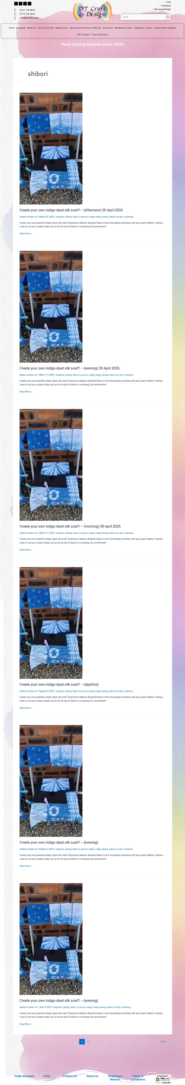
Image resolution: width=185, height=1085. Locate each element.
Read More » (26, 233)
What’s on (31, 28)
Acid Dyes (108, 28)
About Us (92, 1076)
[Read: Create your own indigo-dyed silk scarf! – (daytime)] (51, 622)
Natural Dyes (61, 28)
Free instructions (100, 35)
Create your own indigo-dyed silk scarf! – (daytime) (60, 684)
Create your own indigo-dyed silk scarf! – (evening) (60, 842)
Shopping (20, 28)
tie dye (122, 217)
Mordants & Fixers (124, 28)
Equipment (139, 28)
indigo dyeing (103, 217)
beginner (61, 217)
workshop (131, 217)
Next (164, 1041)
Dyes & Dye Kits (46, 28)
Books (149, 28)
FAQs (47, 1076)
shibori (114, 217)
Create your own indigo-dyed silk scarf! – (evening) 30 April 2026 (71, 368)
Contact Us (69, 1076)
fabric (76, 217)
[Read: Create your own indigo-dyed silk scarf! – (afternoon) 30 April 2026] (51, 148)
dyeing (69, 217)
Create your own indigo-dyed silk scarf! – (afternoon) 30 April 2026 (73, 210)
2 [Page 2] (88, 1041)
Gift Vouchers (83, 35)
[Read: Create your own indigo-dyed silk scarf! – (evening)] (51, 781)
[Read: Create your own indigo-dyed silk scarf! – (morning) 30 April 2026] (51, 464)
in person (84, 217)
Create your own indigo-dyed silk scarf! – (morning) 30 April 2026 (72, 526)
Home (12, 28)
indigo (93, 217)
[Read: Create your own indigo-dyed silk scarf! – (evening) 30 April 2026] (51, 306)
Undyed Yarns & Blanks (165, 28)
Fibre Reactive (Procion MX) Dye (85, 28)
